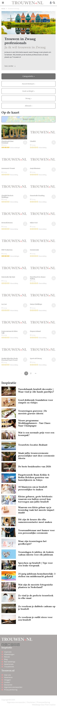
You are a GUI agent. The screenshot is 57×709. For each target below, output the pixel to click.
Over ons (7, 675)
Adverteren (8, 677)
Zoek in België (28, 91)
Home (3, 8)
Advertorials (8, 664)
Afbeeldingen (9, 654)
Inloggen (7, 680)
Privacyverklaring (10, 690)
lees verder (10, 66)
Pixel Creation (50, 705)
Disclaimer (8, 685)
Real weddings (9, 662)
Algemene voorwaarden (13, 687)
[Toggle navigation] (3, 2)
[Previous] (35, 373)
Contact (7, 682)
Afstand (28, 106)
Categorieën (28, 76)
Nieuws (7, 657)
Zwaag (28, 98)
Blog (6, 659)
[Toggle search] (54, 2)
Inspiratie (7, 652)
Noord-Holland (28, 84)
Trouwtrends (9, 666)
